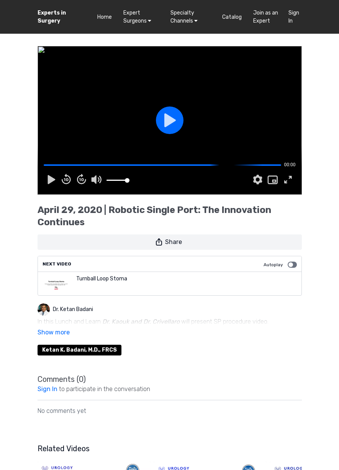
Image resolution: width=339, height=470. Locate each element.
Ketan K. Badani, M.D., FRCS (79, 339)
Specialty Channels (184, 17)
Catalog (232, 17)
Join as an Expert (265, 17)
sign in (47, 378)
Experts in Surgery (52, 17)
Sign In (293, 17)
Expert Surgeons (137, 17)
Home (104, 17)
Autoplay (280, 265)
